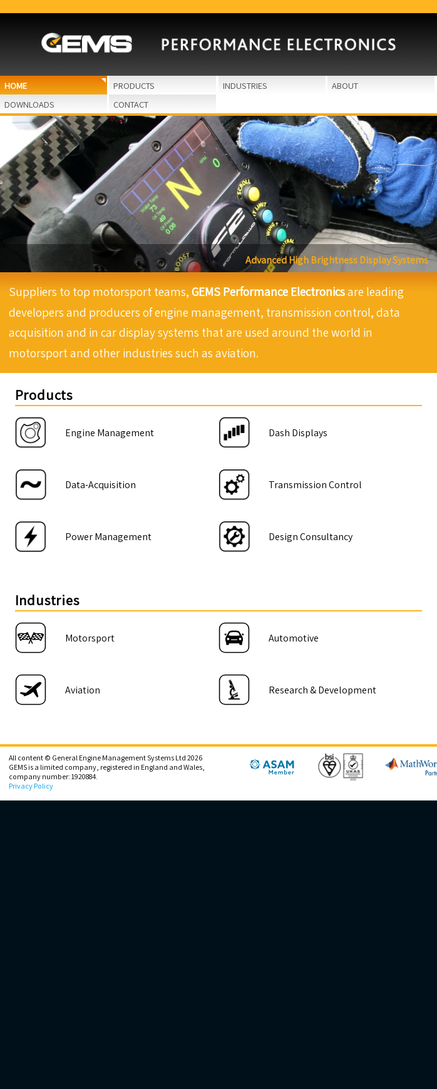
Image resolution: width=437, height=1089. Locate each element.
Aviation (82, 690)
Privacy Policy (31, 785)
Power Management (108, 536)
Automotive (294, 638)
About (345, 85)
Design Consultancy (310, 536)
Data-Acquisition (100, 484)
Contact (130, 104)
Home (15, 85)
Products (134, 85)
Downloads (29, 104)
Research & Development (322, 690)
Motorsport (90, 638)
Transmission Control (315, 484)
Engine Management (109, 432)
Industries (245, 85)
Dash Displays (298, 432)
